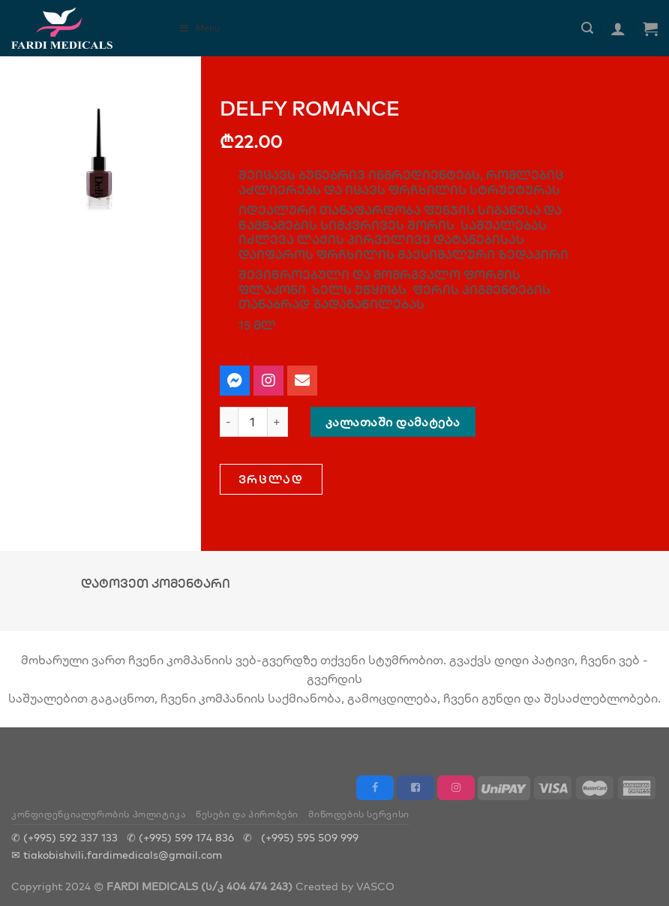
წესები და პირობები (247, 814)
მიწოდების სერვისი (358, 814)
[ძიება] (587, 28)
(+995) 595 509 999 (309, 837)
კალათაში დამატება (393, 421)
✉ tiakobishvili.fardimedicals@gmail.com (116, 854)
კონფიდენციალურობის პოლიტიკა (98, 814)
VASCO (375, 886)
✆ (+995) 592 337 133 (64, 837)
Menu (199, 28)
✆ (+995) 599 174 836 (180, 837)
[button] (271, 479)
